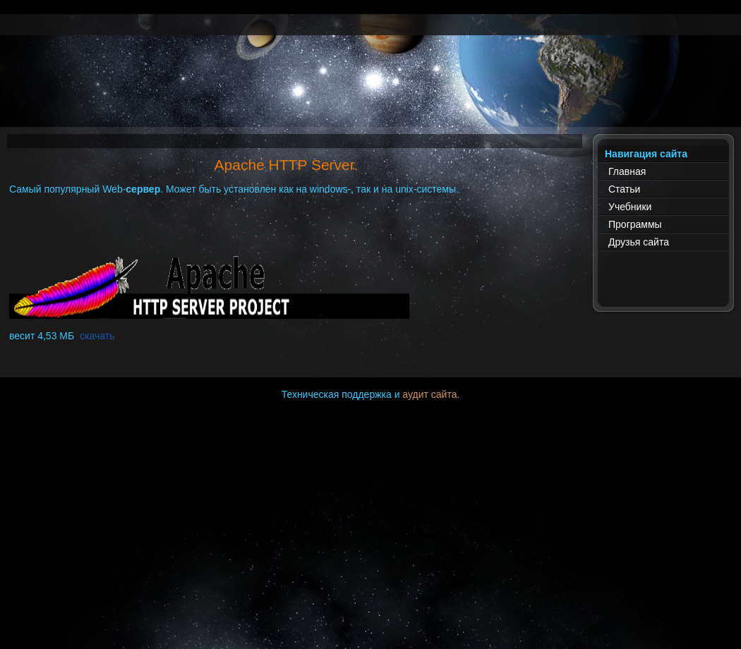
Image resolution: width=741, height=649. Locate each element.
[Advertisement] (370, 95)
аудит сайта (429, 394)
